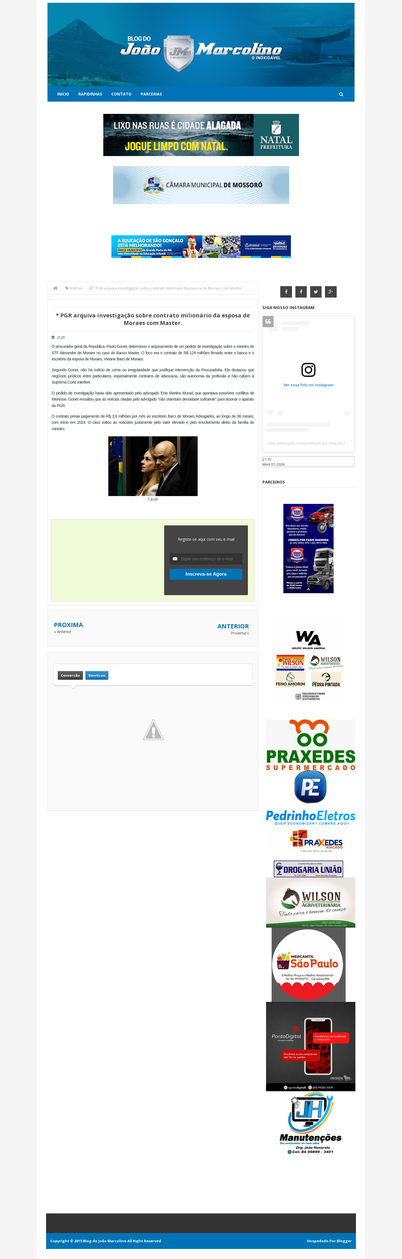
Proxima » (240, 633)
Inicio (63, 94)
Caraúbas (270, 469)
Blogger (344, 1241)
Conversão (70, 675)
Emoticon (96, 675)
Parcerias (151, 94)
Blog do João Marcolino (104, 1241)
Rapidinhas (90, 94)
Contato (121, 94)
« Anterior (62, 631)
